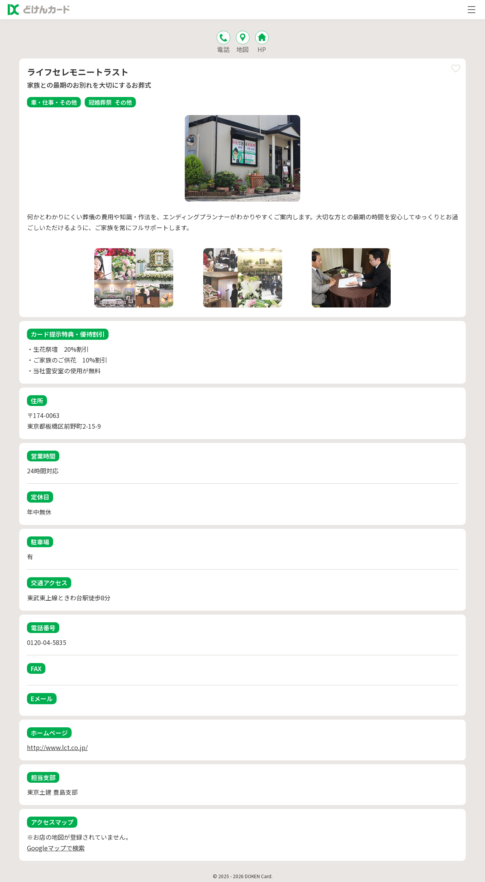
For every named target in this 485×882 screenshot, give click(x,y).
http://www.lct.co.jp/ (57, 747)
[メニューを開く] (471, 9)
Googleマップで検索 (56, 847)
